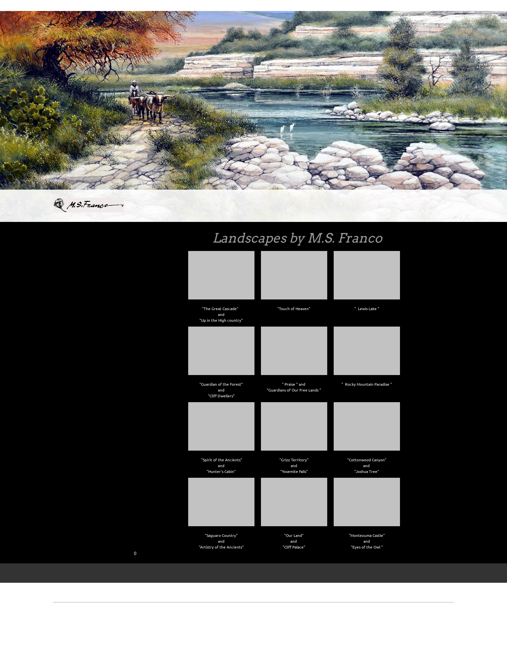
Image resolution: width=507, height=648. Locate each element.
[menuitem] (200, 207)
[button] (221, 285)
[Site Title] (88, 206)
